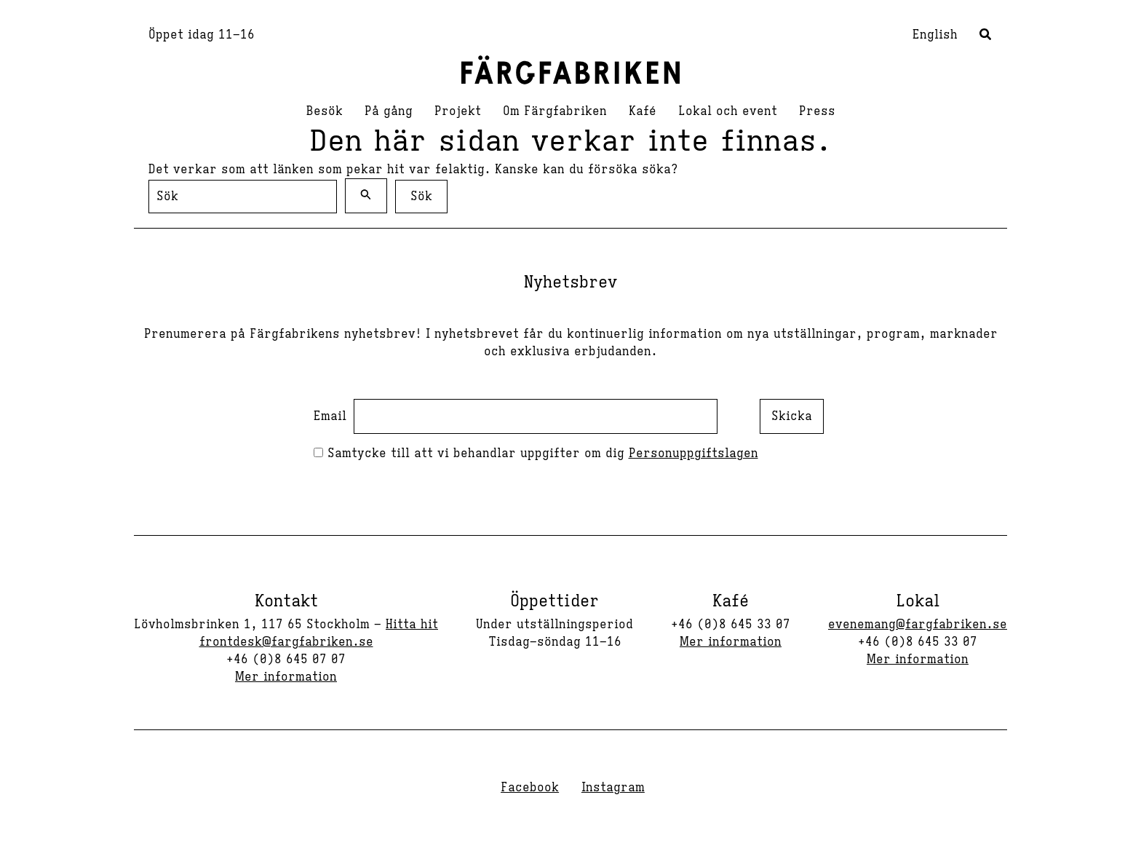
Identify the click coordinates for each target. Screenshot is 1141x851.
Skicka (791, 416)
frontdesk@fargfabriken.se (286, 642)
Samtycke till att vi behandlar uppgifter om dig (536, 453)
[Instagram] (611, 787)
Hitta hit (412, 624)
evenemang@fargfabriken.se (917, 624)
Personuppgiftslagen (693, 453)
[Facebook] (528, 787)
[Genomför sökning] (366, 195)
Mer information (286, 677)
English (935, 35)
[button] (986, 36)
